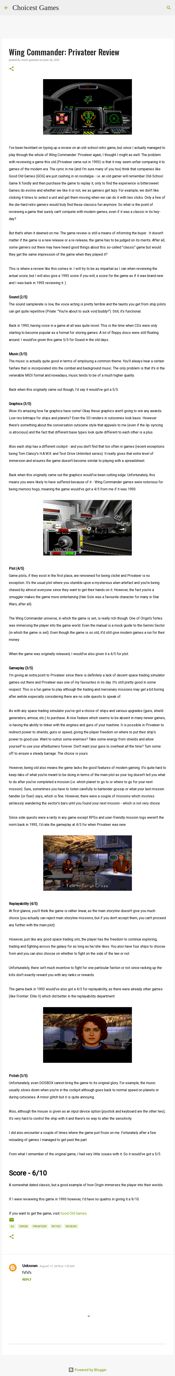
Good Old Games (73, 1213)
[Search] (65, 7)
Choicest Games (35, 8)
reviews (71, 1226)
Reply (26, 1279)
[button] (11, 69)
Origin (23, 1226)
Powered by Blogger (87, 1370)
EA (12, 1226)
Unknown (30, 1266)
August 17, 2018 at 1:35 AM (56, 1266)
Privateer (40, 1226)
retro (56, 1226)
